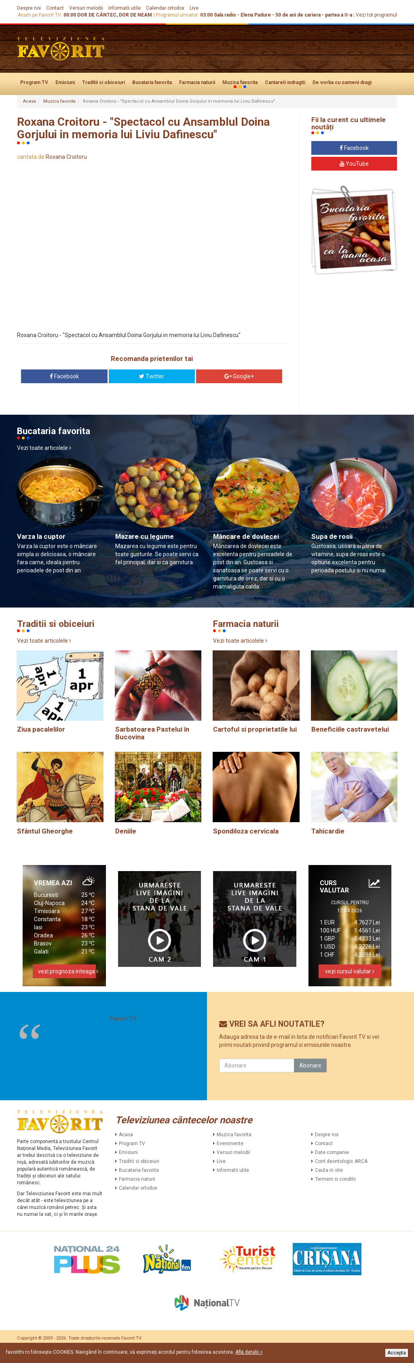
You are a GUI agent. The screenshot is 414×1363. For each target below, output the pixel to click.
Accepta (396, 1353)
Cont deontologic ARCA (341, 1161)
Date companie (332, 1152)
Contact (55, 8)
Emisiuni (65, 82)
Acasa (29, 101)
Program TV (34, 82)
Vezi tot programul (376, 15)
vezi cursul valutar (349, 971)
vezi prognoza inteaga (67, 971)
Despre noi (29, 8)
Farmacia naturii (197, 82)
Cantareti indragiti (285, 82)
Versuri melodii (86, 8)
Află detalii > (249, 1352)
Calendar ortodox (165, 8)
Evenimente (230, 1143)
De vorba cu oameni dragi (342, 82)
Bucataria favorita (152, 82)
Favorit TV (123, 1018)
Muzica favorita (240, 83)
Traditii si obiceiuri (103, 82)
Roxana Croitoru (66, 157)
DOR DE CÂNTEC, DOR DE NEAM (114, 15)
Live (194, 8)
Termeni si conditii (335, 1179)
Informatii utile (124, 8)
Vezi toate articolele (44, 448)
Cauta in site (329, 1170)
